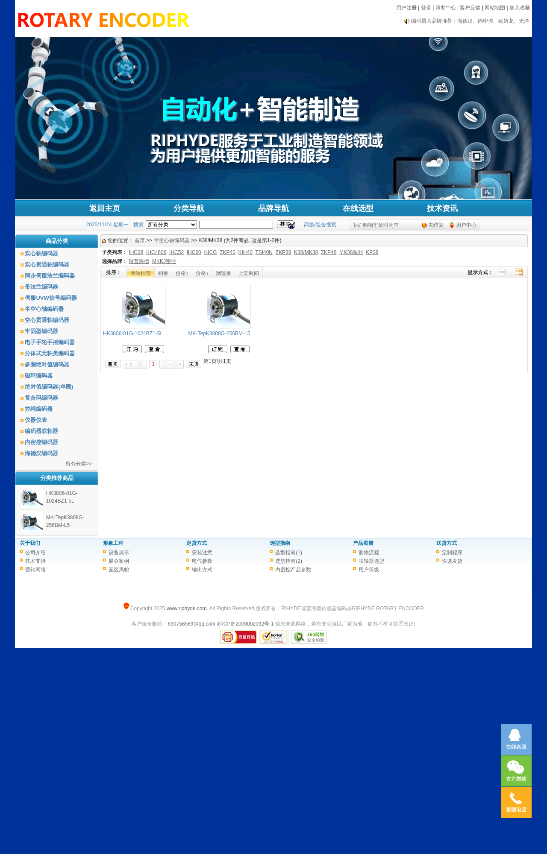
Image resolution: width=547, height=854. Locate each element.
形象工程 (113, 543)
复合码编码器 (41, 398)
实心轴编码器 (41, 253)
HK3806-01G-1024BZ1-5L (133, 333)
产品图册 (363, 543)
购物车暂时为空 (381, 225)
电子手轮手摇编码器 (50, 342)
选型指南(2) (288, 561)
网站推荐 (140, 273)
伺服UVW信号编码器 (50, 298)
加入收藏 (519, 8)
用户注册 (406, 8)
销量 (163, 273)
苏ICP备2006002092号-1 (245, 624)
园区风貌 (119, 570)
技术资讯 (442, 208)
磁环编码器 (39, 375)
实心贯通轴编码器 (47, 264)
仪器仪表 (36, 420)
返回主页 (104, 208)
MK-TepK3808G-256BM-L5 (219, 333)
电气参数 (202, 561)
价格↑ (182, 273)
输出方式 (202, 570)
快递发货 (452, 561)
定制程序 (452, 553)
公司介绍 (35, 553)
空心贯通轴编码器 (47, 320)
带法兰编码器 (41, 287)
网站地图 (495, 8)
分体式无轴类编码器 (50, 353)
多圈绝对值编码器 (47, 364)
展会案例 (119, 561)
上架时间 (248, 273)
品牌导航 (273, 208)
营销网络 (35, 570)
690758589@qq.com (191, 624)
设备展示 (119, 553)
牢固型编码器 (41, 331)
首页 (140, 240)
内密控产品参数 (293, 570)
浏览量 (223, 273)
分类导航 (189, 208)
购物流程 (369, 553)
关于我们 (30, 543)
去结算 (436, 225)
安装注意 (202, 553)
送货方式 (446, 543)
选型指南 (280, 543)
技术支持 (35, 561)
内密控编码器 (41, 442)
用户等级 (369, 570)
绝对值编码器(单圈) (49, 386)
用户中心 (466, 225)
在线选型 (358, 208)
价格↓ (202, 273)
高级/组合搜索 (320, 225)
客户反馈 (470, 8)
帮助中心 (445, 8)
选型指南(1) (288, 553)
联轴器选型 (371, 561)
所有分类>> (78, 464)
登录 (426, 8)
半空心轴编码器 (44, 309)
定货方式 (196, 543)
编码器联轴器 (41, 431)
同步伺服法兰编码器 (50, 275)
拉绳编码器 (39, 409)
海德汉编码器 (41, 453)
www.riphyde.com (186, 608)
